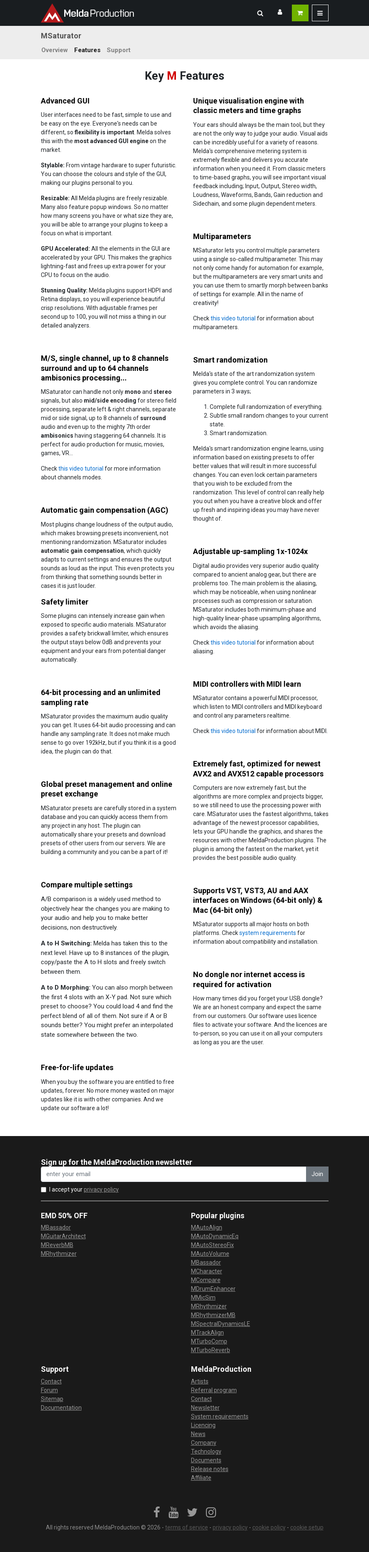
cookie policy (269, 1527)
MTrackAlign (207, 1332)
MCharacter (206, 1271)
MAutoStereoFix (212, 1245)
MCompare (206, 1280)
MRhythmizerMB (213, 1315)
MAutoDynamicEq (214, 1236)
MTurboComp (209, 1341)
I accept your (84, 1189)
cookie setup (307, 1527)
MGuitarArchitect (63, 1236)
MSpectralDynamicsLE (220, 1323)
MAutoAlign (206, 1227)
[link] (156, 1512)
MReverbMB (57, 1245)
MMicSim (203, 1297)
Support (119, 50)
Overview (54, 50)
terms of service (186, 1527)
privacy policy (101, 1189)
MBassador (56, 1227)
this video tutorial (233, 318)
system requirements (267, 933)
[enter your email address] (173, 1174)
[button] (260, 13)
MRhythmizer (59, 1253)
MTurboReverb (210, 1350)
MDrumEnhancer (213, 1288)
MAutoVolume (210, 1253)
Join (317, 1174)
